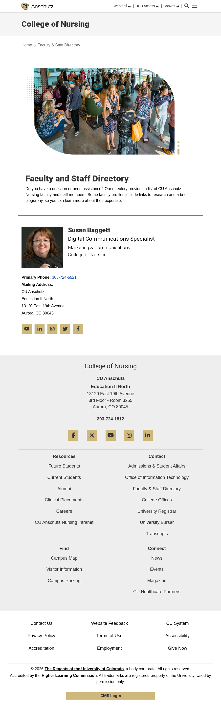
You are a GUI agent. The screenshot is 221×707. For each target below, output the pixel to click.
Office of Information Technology (157, 477)
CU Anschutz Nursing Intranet (64, 522)
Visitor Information (64, 569)
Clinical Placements (64, 499)
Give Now (177, 648)
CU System (177, 623)
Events (157, 569)
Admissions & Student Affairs (156, 466)
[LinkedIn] (147, 442)
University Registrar (156, 511)
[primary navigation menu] (194, 6)
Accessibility (177, 635)
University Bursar (157, 522)
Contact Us (41, 623)
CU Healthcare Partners (156, 591)
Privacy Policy (41, 635)
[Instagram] (129, 442)
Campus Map (64, 558)
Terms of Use (109, 635)
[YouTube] (110, 442)
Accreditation (41, 648)
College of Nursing (55, 24)
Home (27, 45)
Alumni (64, 488)
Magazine (156, 580)
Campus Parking (64, 580)
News (156, 558)
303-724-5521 (64, 277)
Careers (64, 511)
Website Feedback (109, 623)
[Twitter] (92, 442)
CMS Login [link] (110, 695)
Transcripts (157, 533)
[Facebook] (73, 442)
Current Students (64, 477)
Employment (109, 648)
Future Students (64, 466)
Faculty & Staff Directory (157, 488)
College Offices (157, 499)
